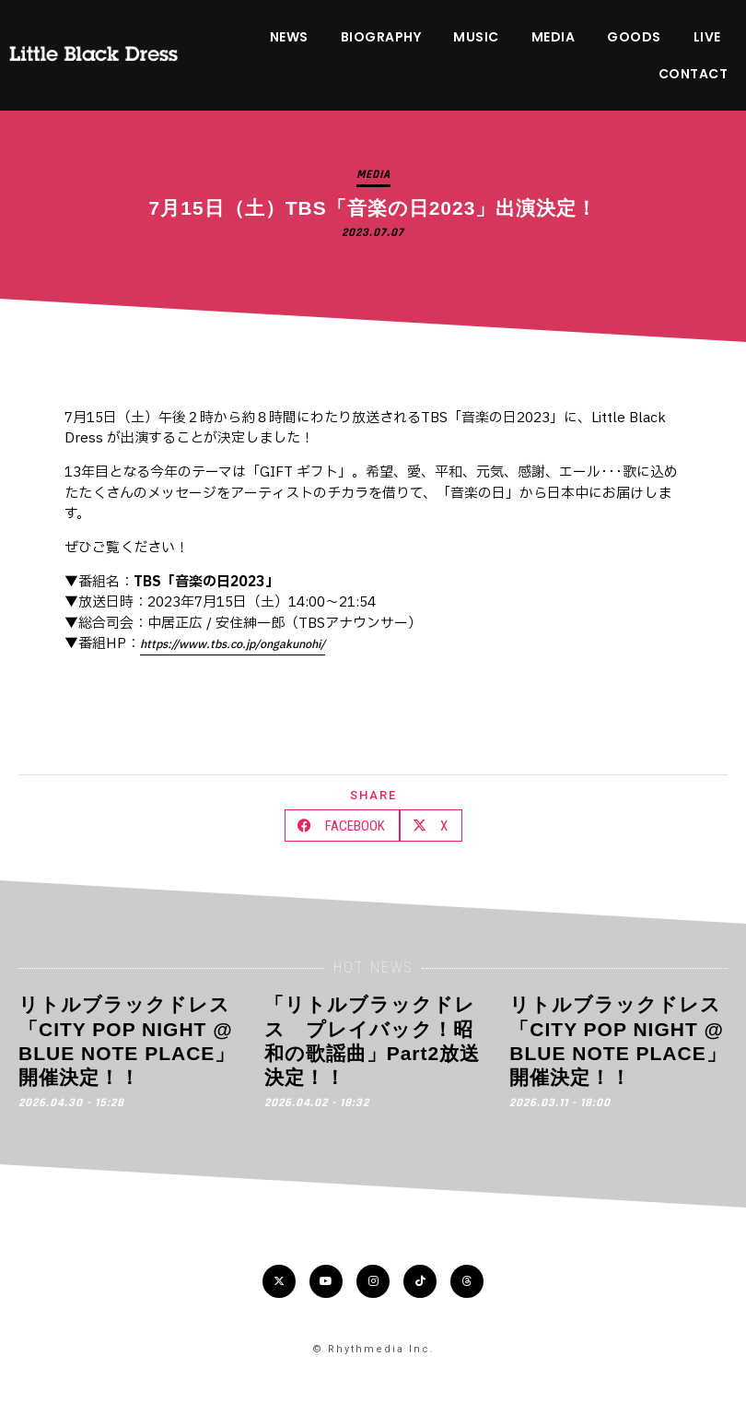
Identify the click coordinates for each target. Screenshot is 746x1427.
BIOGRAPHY (381, 37)
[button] (342, 825)
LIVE (707, 37)
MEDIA (553, 37)
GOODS (634, 37)
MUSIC (476, 37)
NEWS (289, 37)
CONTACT (694, 74)
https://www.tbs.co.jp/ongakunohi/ (232, 644)
